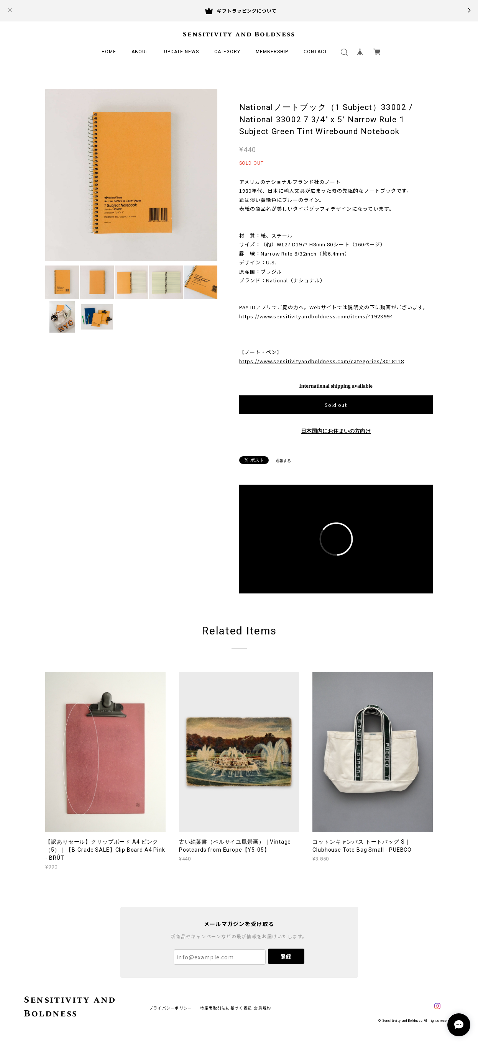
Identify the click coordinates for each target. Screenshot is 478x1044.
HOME (109, 51)
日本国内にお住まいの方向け (336, 431)
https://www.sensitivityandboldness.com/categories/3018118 (321, 361)
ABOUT (140, 51)
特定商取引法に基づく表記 (226, 1008)
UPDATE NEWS (181, 51)
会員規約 (262, 1008)
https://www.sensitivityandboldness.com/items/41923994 (316, 316)
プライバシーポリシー (170, 1008)
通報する (283, 461)
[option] (131, 175)
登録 (286, 956)
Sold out (336, 404)
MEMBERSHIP (272, 51)
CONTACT (315, 51)
